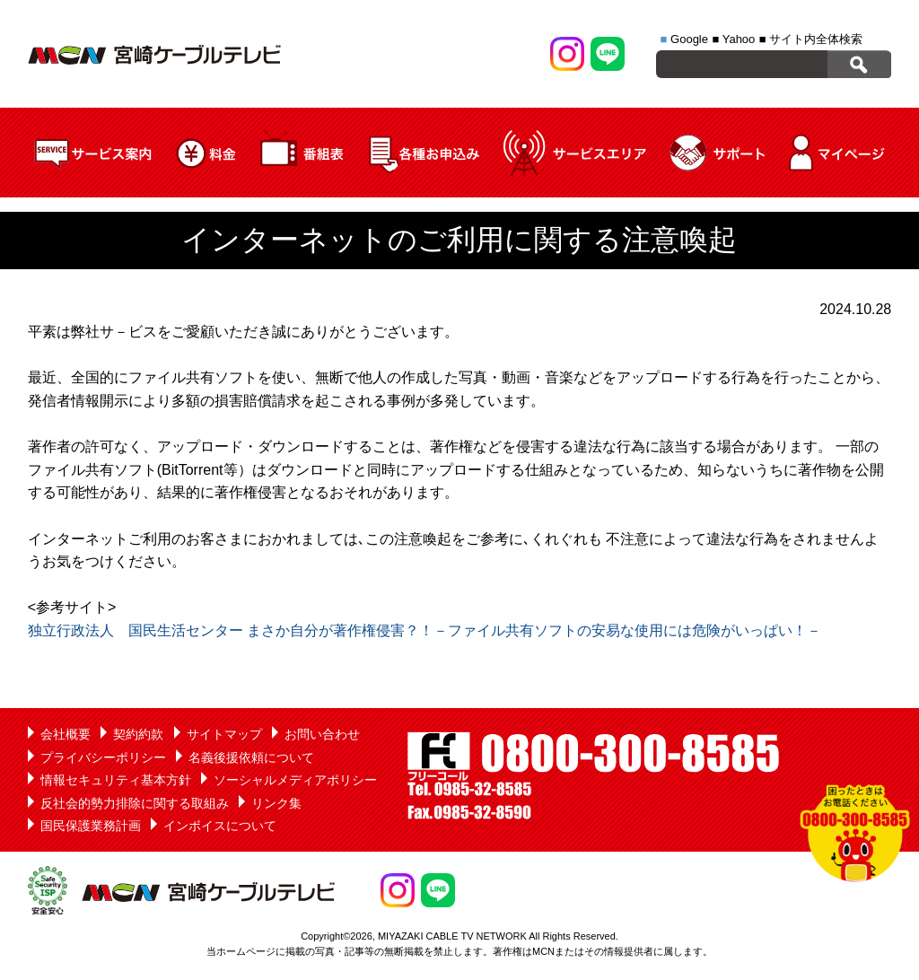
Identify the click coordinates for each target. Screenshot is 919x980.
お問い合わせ (322, 734)
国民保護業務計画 (90, 825)
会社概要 (65, 734)
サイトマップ (224, 734)
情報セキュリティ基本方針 (115, 780)
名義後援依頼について (251, 757)
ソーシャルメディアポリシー (295, 780)
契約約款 (138, 734)
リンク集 (276, 803)
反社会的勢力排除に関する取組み (134, 803)
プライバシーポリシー (103, 757)
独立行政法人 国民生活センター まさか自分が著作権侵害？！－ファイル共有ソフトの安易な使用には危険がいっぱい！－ (424, 630)
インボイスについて (219, 825)
